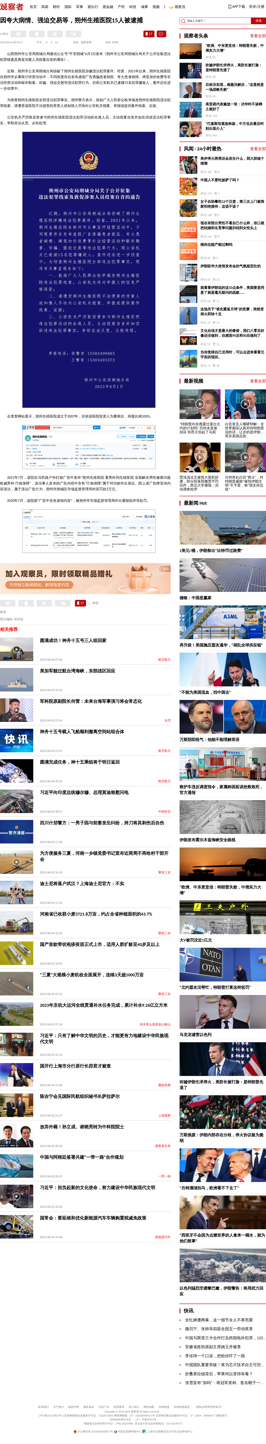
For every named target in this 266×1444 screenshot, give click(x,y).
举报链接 (164, 1407)
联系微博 (118, 1407)
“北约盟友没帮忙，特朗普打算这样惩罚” (215, 987)
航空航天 (164, 660)
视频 (156, 7)
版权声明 (73, 1407)
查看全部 (258, 35)
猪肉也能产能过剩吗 (216, 244)
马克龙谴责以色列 (195, 1034)
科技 (132, 7)
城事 (144, 7)
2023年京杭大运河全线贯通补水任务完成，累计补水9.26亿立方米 (104, 1005)
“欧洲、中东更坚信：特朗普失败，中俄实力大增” (234, 48)
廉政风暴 (164, 1085)
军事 (79, 7)
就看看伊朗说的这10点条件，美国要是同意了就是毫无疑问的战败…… (232, 290)
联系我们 (43, 1407)
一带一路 (164, 1176)
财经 (56, 7)
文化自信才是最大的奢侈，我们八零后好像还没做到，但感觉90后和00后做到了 (232, 333)
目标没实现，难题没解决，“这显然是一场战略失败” (234, 87)
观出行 (93, 7)
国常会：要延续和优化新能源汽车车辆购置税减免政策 (93, 1218)
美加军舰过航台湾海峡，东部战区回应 (77, 671)
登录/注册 (256, 6)
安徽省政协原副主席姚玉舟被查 (213, 1346)
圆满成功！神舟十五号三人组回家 (73, 640)
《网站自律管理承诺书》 (208, 1407)
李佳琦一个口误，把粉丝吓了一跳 (215, 1355)
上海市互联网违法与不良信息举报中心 (167, 1431)
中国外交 (164, 812)
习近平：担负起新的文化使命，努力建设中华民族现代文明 (97, 1187)
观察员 (177, 7)
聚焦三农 (164, 872)
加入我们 (134, 1407)
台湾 (167, 720)
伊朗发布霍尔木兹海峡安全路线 (207, 839)
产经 (121, 7)
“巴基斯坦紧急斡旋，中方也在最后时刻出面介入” (234, 126)
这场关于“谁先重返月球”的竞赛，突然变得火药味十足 (232, 311)
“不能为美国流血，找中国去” (205, 692)
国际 (68, 7)
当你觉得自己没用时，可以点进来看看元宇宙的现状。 (232, 354)
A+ (56, 42)
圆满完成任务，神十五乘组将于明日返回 (80, 762)
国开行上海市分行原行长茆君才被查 (75, 1066)
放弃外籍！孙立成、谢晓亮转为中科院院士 (82, 1126)
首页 (33, 7)
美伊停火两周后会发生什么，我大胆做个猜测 (232, 160)
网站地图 (149, 1407)
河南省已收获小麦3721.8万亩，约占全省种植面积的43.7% (96, 914)
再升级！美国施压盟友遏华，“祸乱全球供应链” (221, 645)
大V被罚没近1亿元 (196, 940)
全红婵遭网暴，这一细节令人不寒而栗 (219, 1320)
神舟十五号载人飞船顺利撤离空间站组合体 (82, 731)
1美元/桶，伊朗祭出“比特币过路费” (211, 550)
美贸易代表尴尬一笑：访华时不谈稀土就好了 (233, 106)
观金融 (108, 7)
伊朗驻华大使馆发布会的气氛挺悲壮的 (230, 266)
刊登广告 (103, 1407)
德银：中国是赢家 (195, 597)
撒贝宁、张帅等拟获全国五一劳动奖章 (219, 1328)
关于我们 (58, 1407)
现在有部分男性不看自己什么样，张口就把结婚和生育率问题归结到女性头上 (232, 225)
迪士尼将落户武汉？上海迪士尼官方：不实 (82, 883)
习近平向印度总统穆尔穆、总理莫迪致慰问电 (84, 792)
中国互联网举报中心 (128, 1431)
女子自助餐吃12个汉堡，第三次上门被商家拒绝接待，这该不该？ (232, 204)
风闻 (44, 7)
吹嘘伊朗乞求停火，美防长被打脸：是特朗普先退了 (233, 67)
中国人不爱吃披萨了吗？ (219, 180)
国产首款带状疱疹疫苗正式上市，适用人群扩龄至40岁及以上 (100, 944)
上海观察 (164, 1115)
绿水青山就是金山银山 (155, 1024)
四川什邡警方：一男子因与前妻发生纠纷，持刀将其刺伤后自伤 (102, 822)
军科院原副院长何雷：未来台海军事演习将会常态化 (91, 701)
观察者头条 (163, 1146)
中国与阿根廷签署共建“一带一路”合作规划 (81, 1157)
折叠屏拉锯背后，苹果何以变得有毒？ (219, 1373)
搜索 (259, 21)
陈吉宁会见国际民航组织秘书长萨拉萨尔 (80, 1096)
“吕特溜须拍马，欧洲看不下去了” (209, 1188)
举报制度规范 (182, 1407)
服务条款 (88, 1407)
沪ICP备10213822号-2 (51, 1415)
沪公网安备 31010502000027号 (93, 1431)
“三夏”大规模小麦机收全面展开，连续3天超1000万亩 (92, 974)
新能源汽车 (163, 1237)
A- (47, 42)
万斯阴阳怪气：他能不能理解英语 (209, 739)
